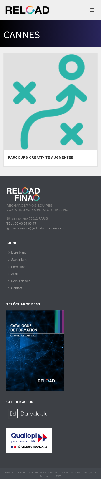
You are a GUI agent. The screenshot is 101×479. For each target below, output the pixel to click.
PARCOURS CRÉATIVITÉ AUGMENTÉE (40, 157)
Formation (16, 267)
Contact (15, 288)
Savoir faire (17, 259)
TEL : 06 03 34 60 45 (21, 223)
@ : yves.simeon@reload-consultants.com (36, 228)
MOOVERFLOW (50, 476)
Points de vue (19, 281)
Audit (13, 274)
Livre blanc (17, 252)
